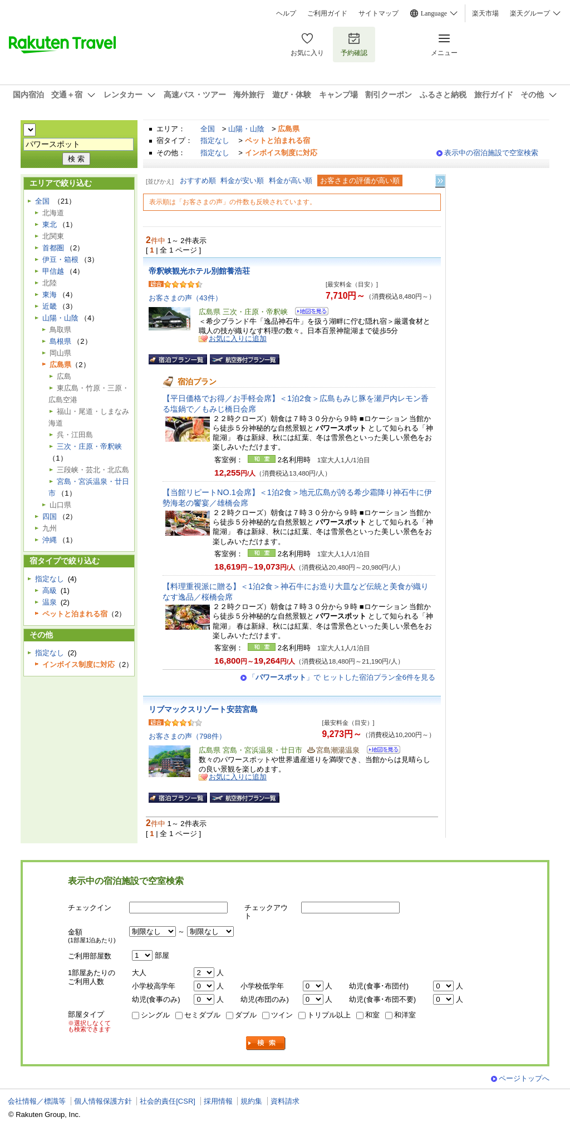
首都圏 (53, 248)
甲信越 (53, 271)
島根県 (60, 341)
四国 (49, 516)
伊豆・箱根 (60, 259)
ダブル (246, 1015)
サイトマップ (378, 13)
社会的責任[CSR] (167, 1101)
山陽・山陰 (246, 129)
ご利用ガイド (327, 13)
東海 (49, 294)
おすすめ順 (198, 180)
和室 (372, 1015)
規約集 (251, 1101)
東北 (49, 224)
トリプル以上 (329, 1015)
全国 (207, 129)
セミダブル (202, 1015)
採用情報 (218, 1101)
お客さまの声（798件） (187, 736)
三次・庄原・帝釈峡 (89, 446)
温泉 (49, 602)
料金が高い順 (290, 180)
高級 (49, 590)
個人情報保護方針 (103, 1101)
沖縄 (49, 540)
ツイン (282, 1015)
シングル (155, 1015)
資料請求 (285, 1101)
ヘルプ (286, 13)
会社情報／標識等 (37, 1101)
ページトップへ (524, 1078)
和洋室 (405, 1015)
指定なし (214, 140)
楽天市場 (485, 13)
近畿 (49, 306)
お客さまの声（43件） (185, 298)
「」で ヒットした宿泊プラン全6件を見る (341, 677)
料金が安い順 (242, 180)
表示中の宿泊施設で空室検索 (491, 153)
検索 (266, 1043)
